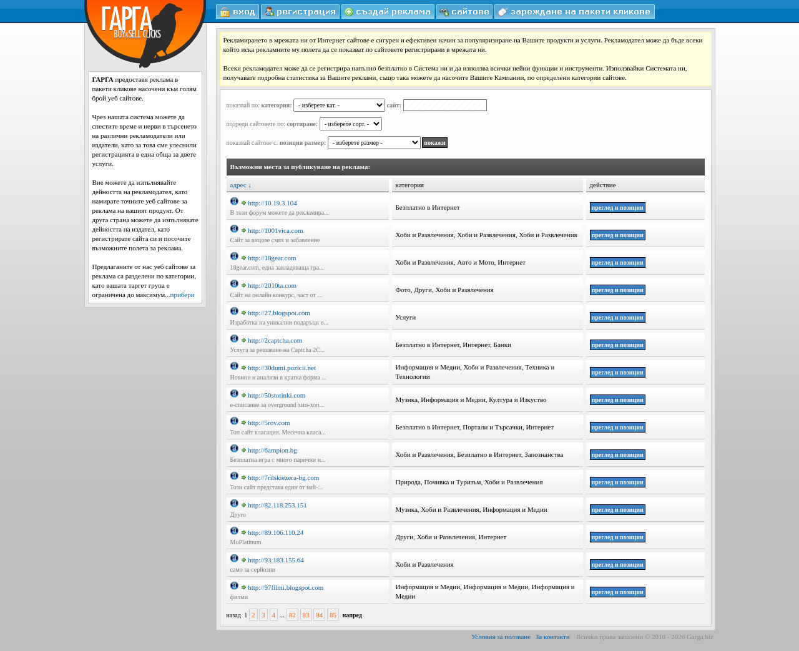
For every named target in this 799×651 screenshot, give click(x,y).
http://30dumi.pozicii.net (279, 367)
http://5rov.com (266, 422)
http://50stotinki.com (273, 395)
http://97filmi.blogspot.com (282, 587)
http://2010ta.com (269, 285)
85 (333, 615)
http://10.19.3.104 (269, 203)
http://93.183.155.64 (273, 560)
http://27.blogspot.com (276, 312)
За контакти (553, 636)
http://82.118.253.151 (274, 505)
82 (292, 615)
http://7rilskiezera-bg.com (280, 477)
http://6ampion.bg (269, 450)
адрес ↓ (241, 184)
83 (306, 615)
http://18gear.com (269, 258)
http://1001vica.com (272, 230)
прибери (182, 294)
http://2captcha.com (272, 340)
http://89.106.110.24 (272, 532)
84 (319, 615)
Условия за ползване (501, 636)
